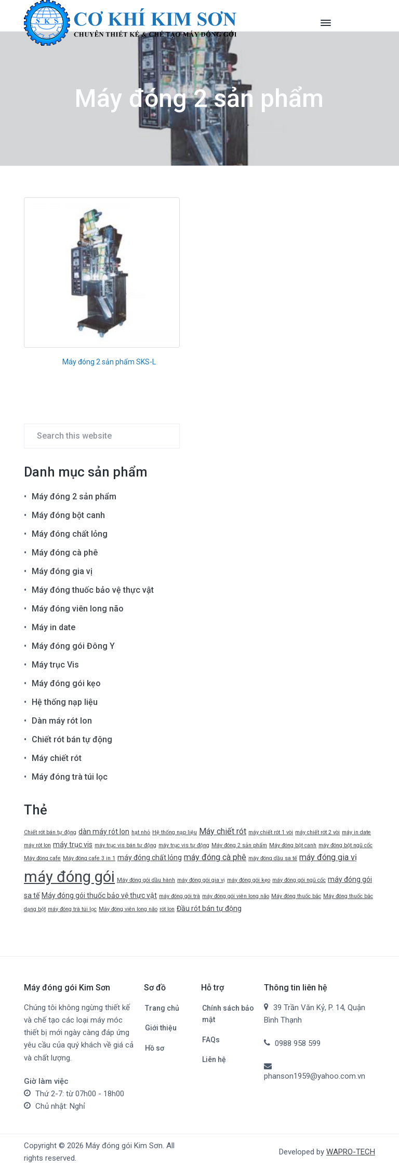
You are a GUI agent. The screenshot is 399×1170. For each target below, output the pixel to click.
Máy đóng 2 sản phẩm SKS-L (109, 362)
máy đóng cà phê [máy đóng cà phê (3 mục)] (215, 857)
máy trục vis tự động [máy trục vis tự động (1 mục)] (183, 845)
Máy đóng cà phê (65, 552)
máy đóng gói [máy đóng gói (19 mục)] (69, 877)
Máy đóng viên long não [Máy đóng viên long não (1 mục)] (128, 909)
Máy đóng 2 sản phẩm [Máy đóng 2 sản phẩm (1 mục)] (239, 845)
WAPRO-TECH (350, 1152)
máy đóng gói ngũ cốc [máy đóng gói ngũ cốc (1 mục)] (299, 880)
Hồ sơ (154, 1048)
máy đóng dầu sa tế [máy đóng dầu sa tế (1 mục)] (272, 858)
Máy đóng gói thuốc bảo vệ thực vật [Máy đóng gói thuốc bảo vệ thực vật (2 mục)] (99, 895)
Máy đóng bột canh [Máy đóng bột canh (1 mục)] (292, 845)
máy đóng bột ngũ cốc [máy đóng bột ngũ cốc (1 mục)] (345, 845)
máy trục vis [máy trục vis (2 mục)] (72, 844)
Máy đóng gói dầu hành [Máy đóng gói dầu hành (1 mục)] (146, 880)
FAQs (211, 1040)
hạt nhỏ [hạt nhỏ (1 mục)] (140, 832)
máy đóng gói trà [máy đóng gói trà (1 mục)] (179, 896)
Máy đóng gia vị (62, 571)
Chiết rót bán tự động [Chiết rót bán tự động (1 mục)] (50, 832)
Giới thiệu (161, 1028)
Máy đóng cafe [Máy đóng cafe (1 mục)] (42, 858)
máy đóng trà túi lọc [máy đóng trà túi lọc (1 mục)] (72, 909)
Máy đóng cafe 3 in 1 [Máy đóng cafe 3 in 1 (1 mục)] (89, 858)
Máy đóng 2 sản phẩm (74, 496)
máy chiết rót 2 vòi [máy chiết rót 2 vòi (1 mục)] (317, 832)
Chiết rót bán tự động (72, 739)
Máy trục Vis (55, 665)
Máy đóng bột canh (68, 515)
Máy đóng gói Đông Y (73, 646)
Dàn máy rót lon (62, 721)
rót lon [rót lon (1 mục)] (167, 909)
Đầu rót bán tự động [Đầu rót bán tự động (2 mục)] (209, 908)
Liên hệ (214, 1059)
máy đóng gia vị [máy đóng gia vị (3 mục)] (328, 857)
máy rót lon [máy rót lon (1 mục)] (37, 845)
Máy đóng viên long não (78, 609)
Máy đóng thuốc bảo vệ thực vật (93, 590)
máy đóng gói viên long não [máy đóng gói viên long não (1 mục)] (235, 896)
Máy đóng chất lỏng (70, 534)
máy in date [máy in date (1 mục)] (356, 832)
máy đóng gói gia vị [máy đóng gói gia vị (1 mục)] (201, 880)
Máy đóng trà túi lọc (70, 777)
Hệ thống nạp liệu (65, 702)
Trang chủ (162, 1008)
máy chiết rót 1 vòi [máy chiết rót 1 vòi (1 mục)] (270, 832)
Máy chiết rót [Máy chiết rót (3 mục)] (222, 831)
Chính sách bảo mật (228, 1014)
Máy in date (53, 627)
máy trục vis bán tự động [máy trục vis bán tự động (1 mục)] (125, 845)
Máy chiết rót (57, 758)
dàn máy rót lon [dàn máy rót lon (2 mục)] (103, 831)
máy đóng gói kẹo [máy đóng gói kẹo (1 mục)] (248, 880)
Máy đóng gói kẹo (66, 683)
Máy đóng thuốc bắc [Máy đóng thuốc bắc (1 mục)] (296, 896)
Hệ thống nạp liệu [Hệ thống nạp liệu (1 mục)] (174, 832)
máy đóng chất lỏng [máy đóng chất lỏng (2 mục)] (149, 857)
